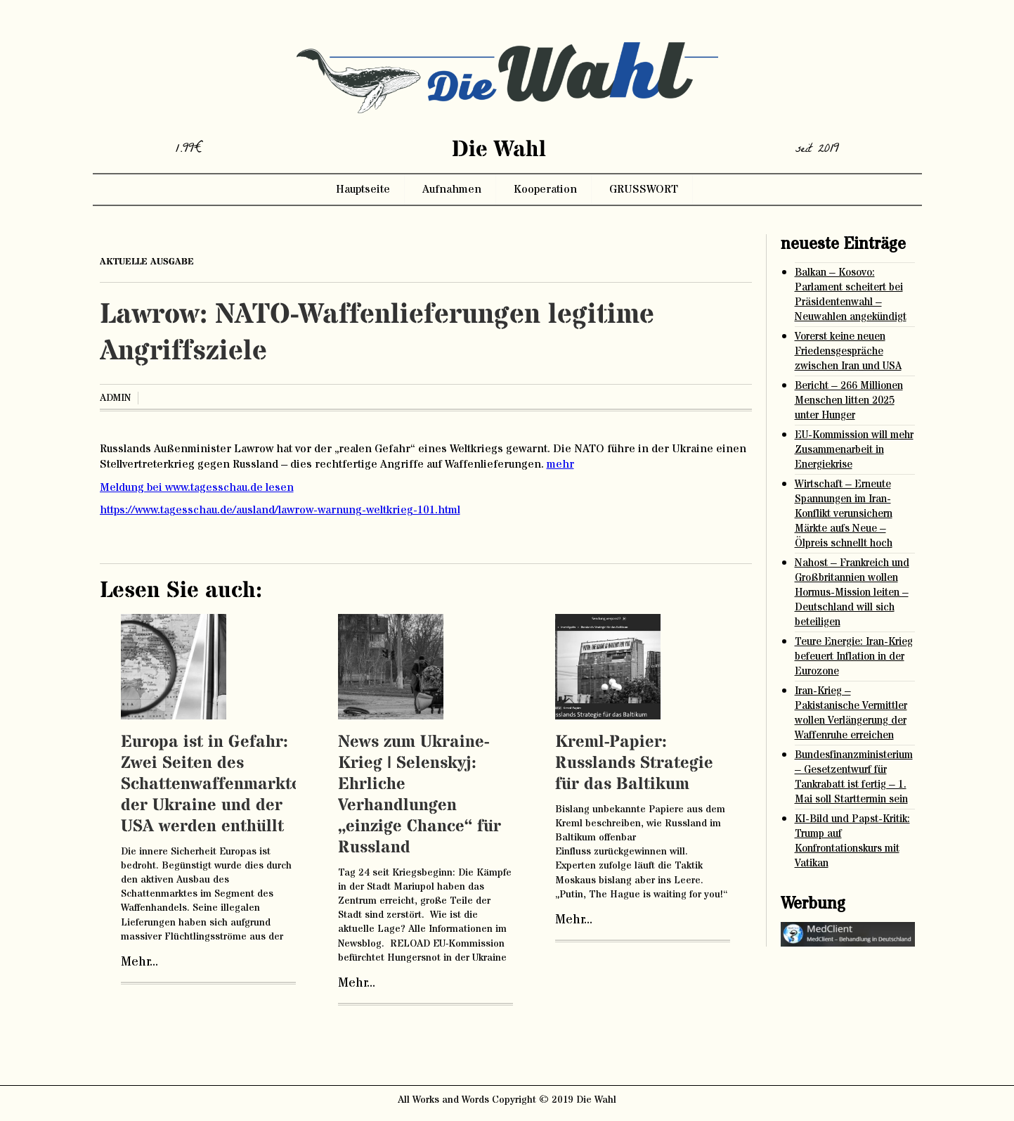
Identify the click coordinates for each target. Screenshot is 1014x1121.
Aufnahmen (451, 189)
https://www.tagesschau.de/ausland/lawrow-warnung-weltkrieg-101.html (280, 510)
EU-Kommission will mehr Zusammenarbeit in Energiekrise (854, 450)
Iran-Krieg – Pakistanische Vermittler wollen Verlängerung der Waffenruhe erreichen (851, 713)
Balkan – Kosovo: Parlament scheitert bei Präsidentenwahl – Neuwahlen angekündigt (850, 294)
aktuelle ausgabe (147, 261)
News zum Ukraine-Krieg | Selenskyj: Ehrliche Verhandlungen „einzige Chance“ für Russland (419, 795)
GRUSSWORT (643, 189)
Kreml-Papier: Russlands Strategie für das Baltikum (634, 763)
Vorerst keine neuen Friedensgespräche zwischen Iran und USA (848, 351)
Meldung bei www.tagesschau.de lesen (197, 487)
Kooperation (545, 189)
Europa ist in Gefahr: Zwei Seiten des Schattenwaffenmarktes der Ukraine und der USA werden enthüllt (214, 784)
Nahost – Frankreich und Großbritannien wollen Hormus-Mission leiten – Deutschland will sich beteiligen (852, 592)
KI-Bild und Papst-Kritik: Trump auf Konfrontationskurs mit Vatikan (852, 841)
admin (115, 398)
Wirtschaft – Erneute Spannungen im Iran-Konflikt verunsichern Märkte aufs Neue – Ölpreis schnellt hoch (843, 514)
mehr (560, 464)
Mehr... (139, 962)
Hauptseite (363, 189)
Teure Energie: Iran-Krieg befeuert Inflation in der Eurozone (854, 656)
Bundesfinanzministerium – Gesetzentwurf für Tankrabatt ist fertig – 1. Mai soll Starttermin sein (854, 777)
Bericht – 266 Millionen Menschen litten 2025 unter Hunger (849, 400)
